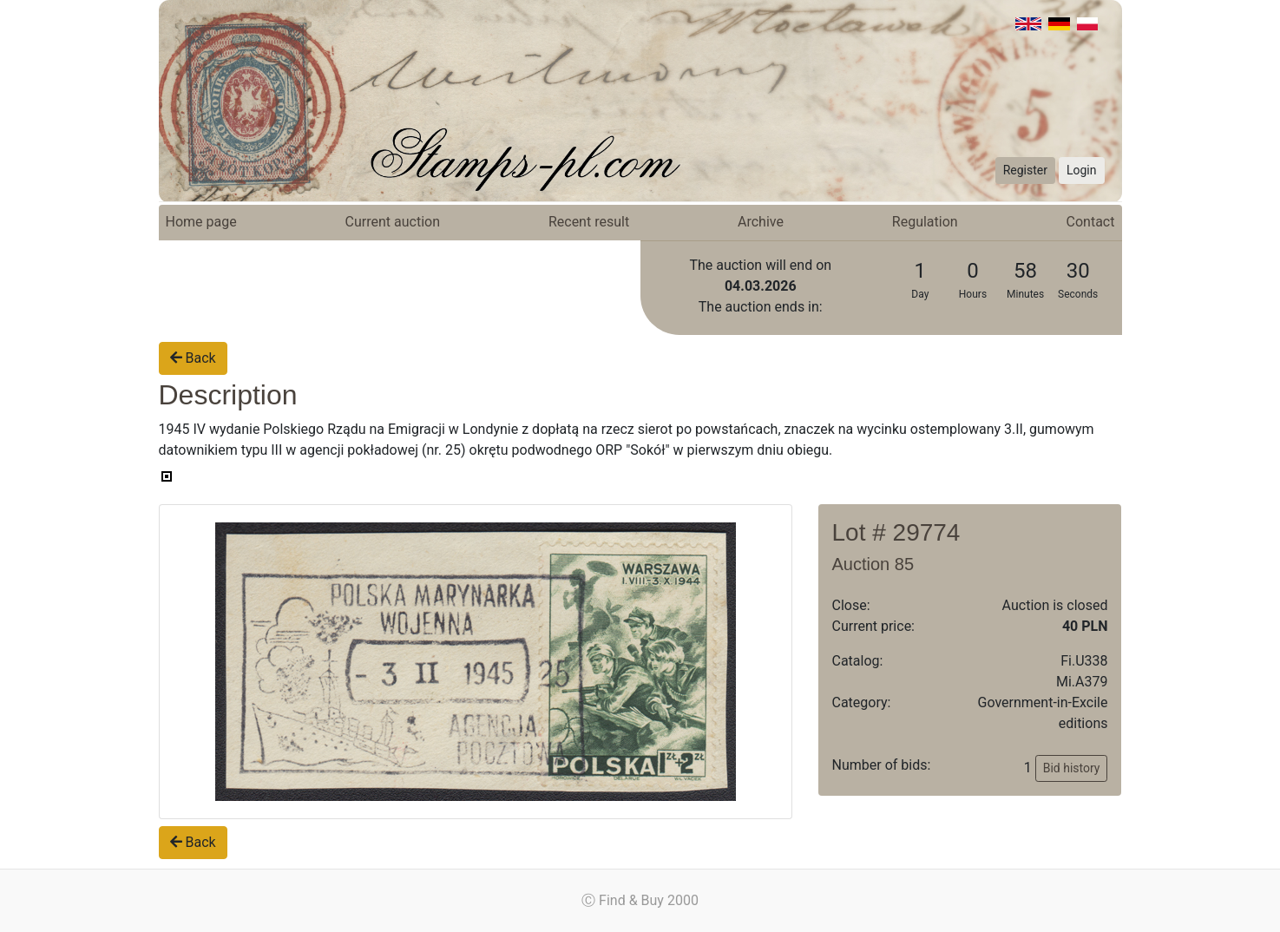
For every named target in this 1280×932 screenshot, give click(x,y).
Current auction (392, 221)
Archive (761, 221)
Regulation (925, 221)
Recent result (588, 221)
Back (193, 358)
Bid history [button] (1071, 768)
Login (1082, 170)
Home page (201, 221)
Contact (1091, 221)
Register (1025, 170)
